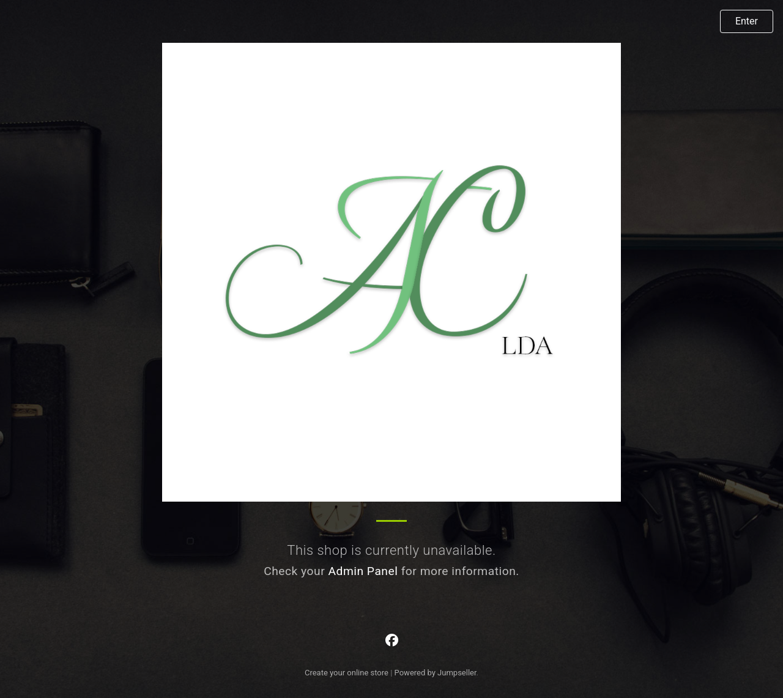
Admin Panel (363, 571)
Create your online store (346, 672)
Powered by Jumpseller (436, 672)
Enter (746, 21)
